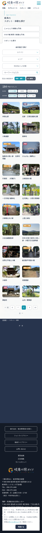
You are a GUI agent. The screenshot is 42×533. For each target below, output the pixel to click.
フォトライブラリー (21, 435)
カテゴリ (27, 52)
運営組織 (21, 455)
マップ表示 (31, 95)
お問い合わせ (21, 449)
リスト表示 (22, 95)
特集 (3, 8)
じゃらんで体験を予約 (12, 28)
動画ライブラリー (21, 442)
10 (35, 307)
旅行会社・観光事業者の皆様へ (21, 429)
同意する (21, 527)
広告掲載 (21, 459)
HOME (4, 320)
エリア (28, 59)
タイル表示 (12, 95)
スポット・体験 (25, 8)
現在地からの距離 (26, 66)
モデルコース (12, 8)
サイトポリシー (21, 462)
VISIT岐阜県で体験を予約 (14, 35)
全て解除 (31, 79)
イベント (36, 8)
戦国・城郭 (20, 79)
